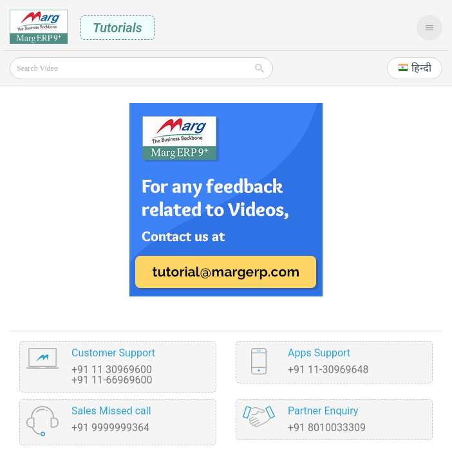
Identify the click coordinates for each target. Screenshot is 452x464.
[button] (414, 68)
